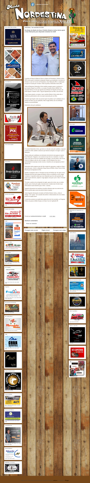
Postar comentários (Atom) (47, 234)
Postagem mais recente (31, 230)
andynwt (55, 480)
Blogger (67, 480)
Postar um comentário (31, 223)
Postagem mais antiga (59, 230)
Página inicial (46, 230)
